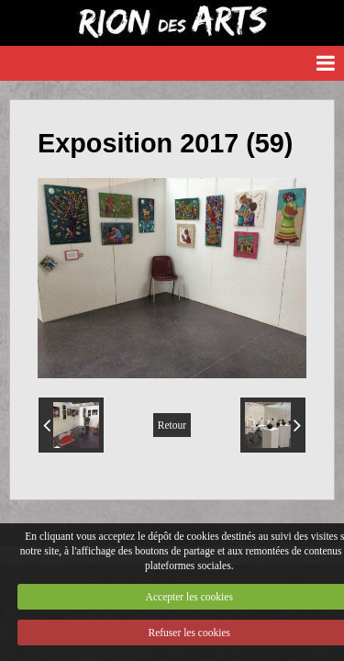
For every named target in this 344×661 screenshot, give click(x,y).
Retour (172, 425)
